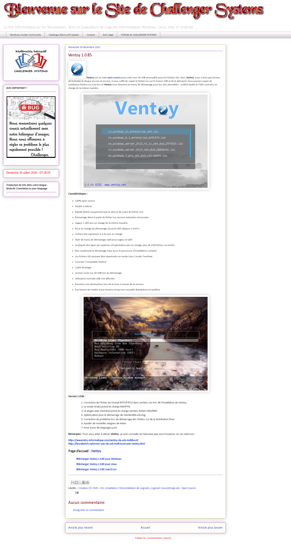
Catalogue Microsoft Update (64, 35)
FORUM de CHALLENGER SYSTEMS (138, 35)
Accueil (145, 527)
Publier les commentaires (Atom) (153, 538)
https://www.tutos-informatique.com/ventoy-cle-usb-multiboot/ (103, 440)
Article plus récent (80, 527)
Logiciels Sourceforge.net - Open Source (173, 488)
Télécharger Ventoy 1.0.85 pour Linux (96, 464)
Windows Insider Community (25, 35)
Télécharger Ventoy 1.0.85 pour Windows (98, 459)
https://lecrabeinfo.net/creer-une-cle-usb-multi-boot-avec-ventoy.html (106, 443)
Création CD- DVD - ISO (91, 488)
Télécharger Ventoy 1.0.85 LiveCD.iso (96, 469)
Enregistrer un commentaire (88, 510)
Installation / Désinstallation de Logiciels (127, 488)
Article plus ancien (210, 527)
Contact (91, 35)
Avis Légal (108, 35)
